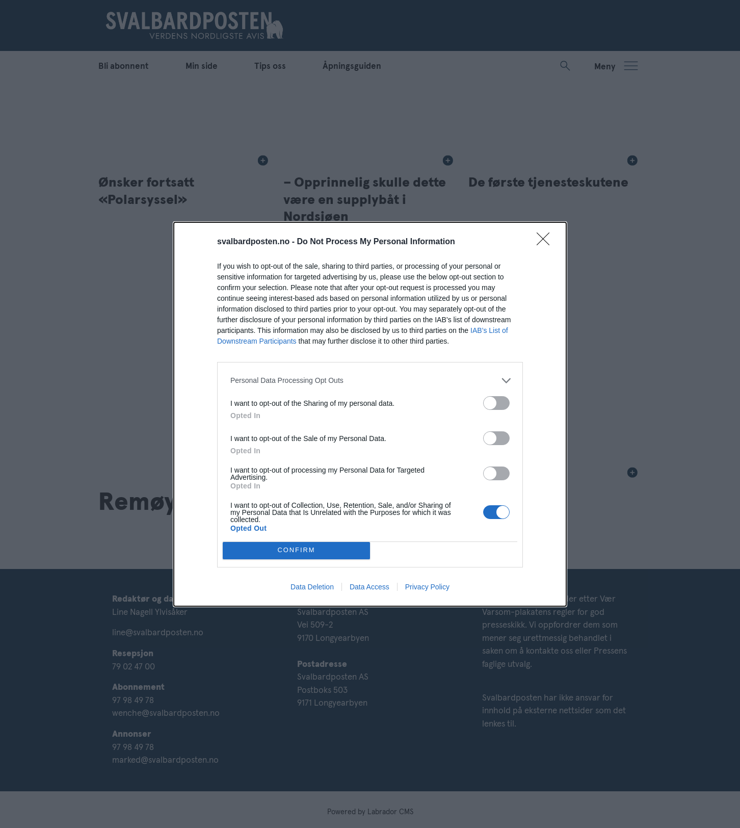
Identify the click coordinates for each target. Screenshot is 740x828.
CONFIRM (296, 550)
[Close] (546, 242)
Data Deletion (312, 587)
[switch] (496, 403)
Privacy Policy (427, 587)
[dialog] (370, 414)
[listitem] (370, 380)
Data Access (369, 587)
